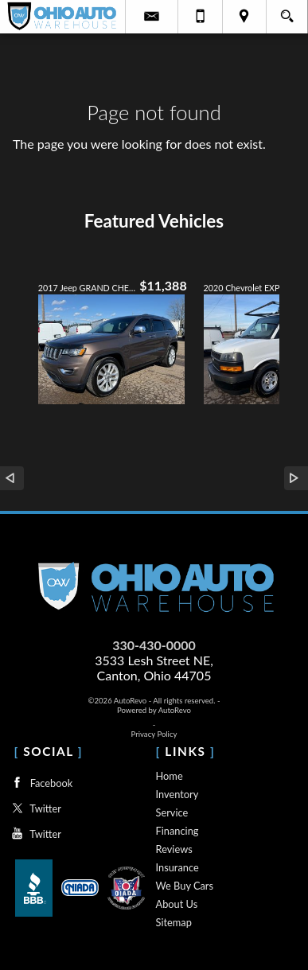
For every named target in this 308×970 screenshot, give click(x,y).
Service (172, 812)
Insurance (177, 867)
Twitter (34, 808)
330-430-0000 (154, 645)
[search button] (287, 11)
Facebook (39, 783)
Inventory (177, 794)
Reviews (174, 849)
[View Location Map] (244, 16)
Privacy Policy (154, 734)
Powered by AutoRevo (154, 710)
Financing (177, 830)
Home (169, 775)
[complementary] (260, 922)
